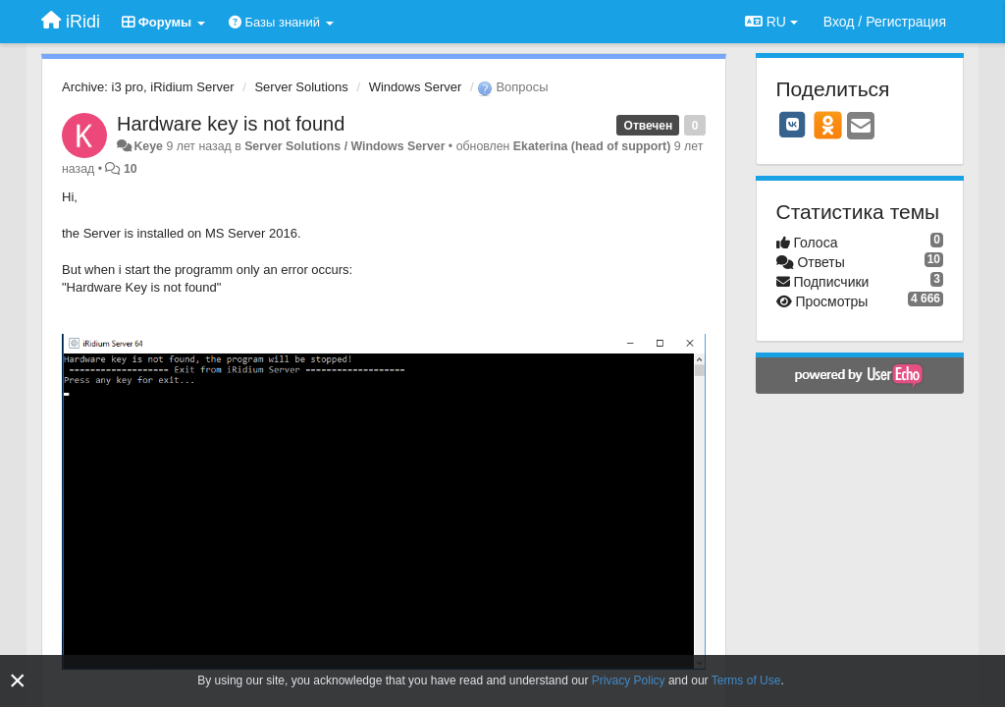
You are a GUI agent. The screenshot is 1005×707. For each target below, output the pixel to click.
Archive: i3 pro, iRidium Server (148, 87)
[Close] (17, 681)
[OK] (828, 124)
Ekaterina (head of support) (592, 146)
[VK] (793, 124)
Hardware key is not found (230, 124)
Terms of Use (746, 680)
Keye (148, 146)
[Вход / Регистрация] (885, 21)
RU (771, 21)
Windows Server (415, 87)
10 (130, 169)
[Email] (860, 127)
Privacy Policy (628, 680)
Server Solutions (300, 87)
